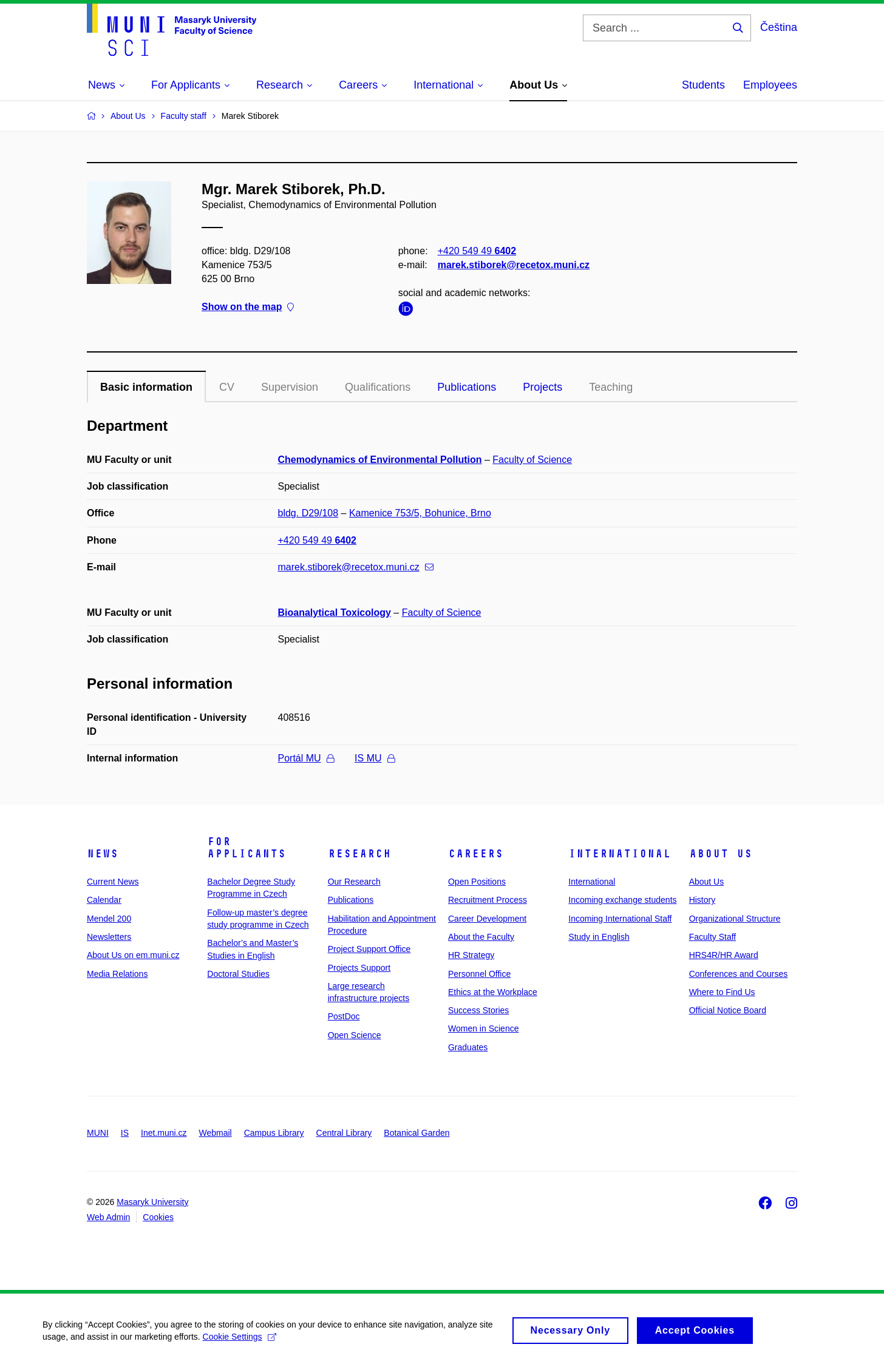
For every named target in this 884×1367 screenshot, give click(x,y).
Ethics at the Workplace (492, 992)
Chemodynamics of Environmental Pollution (380, 459)
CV (226, 387)
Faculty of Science (532, 459)
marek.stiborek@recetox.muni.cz (514, 265)
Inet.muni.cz (163, 1133)
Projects (542, 387)
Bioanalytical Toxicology (334, 612)
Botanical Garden (416, 1133)
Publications (466, 387)
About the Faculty (481, 937)
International (619, 853)
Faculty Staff (712, 937)
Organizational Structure (735, 918)
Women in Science (483, 1028)
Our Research (354, 881)
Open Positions (477, 881)
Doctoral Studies (238, 974)
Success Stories (478, 1010)
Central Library (344, 1133)
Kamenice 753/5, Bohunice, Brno (420, 513)
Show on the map (248, 307)
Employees (770, 85)
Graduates (468, 1047)
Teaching (611, 387)
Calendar (104, 900)
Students (703, 85)
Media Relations (117, 974)
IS (125, 1133)
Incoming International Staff (620, 918)
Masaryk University (152, 1202)
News (102, 853)
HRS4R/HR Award (723, 955)
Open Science (354, 1035)
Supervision (289, 387)
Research (359, 853)
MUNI (98, 1133)
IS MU (374, 758)
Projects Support (359, 968)
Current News (113, 881)
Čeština (778, 27)
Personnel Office (479, 974)
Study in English (598, 937)
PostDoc (344, 1016)
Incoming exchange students (622, 900)
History (702, 900)
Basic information (146, 387)
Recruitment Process (487, 900)
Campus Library (274, 1133)
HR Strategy (471, 955)
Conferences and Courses (738, 974)
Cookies (158, 1217)
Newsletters (109, 937)
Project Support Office (369, 949)
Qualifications (377, 387)
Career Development (487, 918)
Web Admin (108, 1217)
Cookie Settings (239, 1341)
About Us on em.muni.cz (133, 955)
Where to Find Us (722, 992)
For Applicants (246, 847)
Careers (475, 853)
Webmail (215, 1133)
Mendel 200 (109, 918)
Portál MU (306, 758)
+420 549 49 (477, 251)
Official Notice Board (727, 1010)
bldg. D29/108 (308, 513)
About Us (720, 853)
